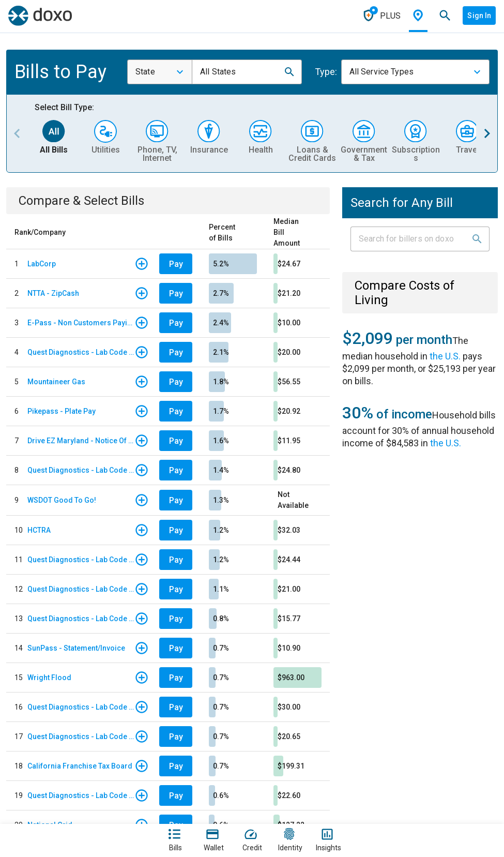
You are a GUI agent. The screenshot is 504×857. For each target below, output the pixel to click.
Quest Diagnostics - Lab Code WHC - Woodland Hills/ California (80, 707)
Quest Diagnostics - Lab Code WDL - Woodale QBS (80, 795)
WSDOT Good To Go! (61, 500)
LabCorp (41, 264)
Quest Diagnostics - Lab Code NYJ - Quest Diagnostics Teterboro (80, 736)
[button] (289, 72)
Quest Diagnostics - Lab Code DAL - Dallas (80, 589)
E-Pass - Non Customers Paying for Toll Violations (80, 323)
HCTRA (39, 530)
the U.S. (445, 356)
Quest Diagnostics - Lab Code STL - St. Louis (80, 559)
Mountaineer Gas (56, 382)
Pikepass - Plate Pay (61, 411)
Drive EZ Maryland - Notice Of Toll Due (80, 441)
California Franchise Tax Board (79, 766)
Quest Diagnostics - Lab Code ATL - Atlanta (80, 352)
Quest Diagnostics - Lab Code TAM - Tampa (80, 470)
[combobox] (159, 71)
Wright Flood (49, 677)
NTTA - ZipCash (53, 293)
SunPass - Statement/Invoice (76, 648)
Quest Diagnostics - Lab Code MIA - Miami (80, 618)
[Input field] (410, 239)
